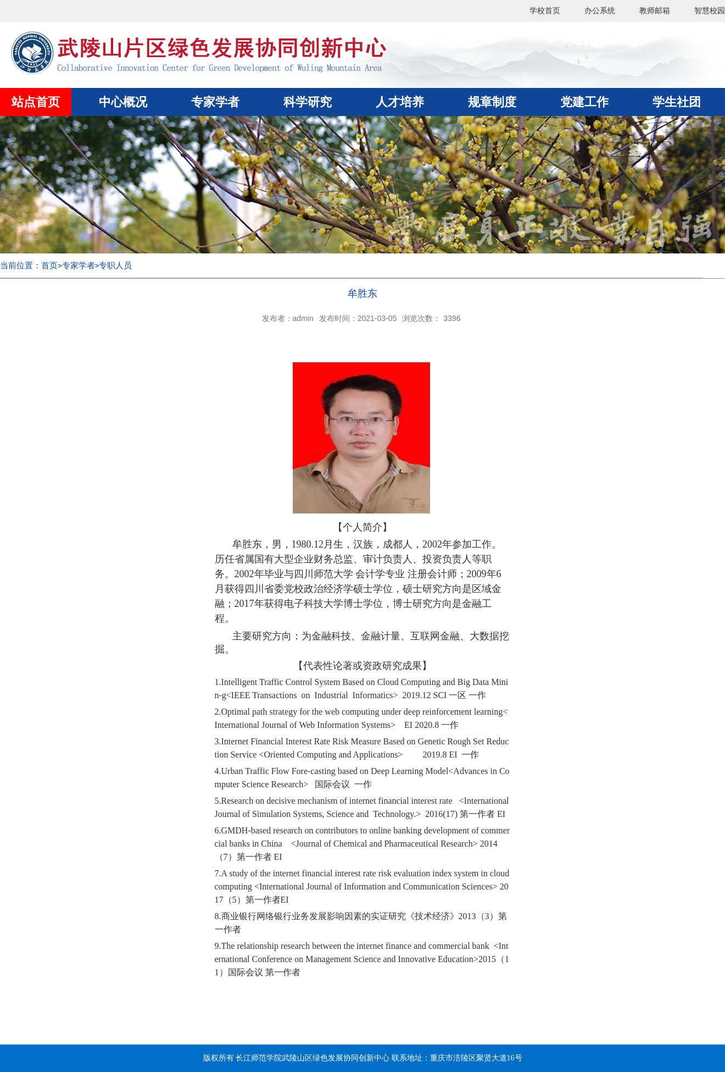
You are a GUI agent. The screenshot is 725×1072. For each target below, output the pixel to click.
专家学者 (78, 265)
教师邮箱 (654, 11)
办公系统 (599, 11)
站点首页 (36, 102)
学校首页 (544, 11)
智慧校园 (709, 11)
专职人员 (115, 265)
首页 (49, 265)
